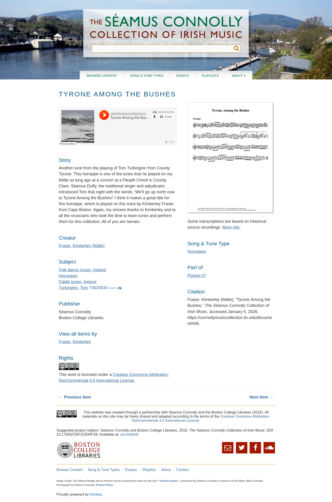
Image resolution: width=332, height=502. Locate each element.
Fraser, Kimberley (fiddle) (82, 245)
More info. (231, 227)
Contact (182, 470)
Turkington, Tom (73, 287)
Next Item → (261, 397)
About (237, 76)
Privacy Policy (104, 485)
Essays (182, 76)
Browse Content (101, 76)
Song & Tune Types (146, 76)
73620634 (98, 287)
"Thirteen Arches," (169, 480)
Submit (237, 49)
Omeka (96, 494)
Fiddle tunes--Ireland (78, 281)
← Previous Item (75, 397)
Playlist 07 (197, 275)
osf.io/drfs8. (129, 434)
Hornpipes (68, 276)
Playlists (210, 76)
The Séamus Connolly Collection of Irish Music (166, 27)
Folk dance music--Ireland (82, 270)
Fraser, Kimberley (75, 341)
